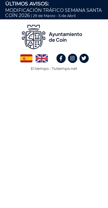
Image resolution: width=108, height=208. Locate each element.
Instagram (75, 64)
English (41, 56)
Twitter (84, 64)
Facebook (63, 64)
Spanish (26, 56)
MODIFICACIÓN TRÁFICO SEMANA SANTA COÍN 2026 (53, 13)
